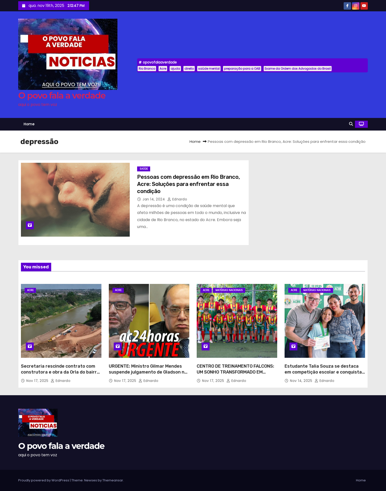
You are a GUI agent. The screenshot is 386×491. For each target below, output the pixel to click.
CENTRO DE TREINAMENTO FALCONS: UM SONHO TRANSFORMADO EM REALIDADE (235, 372)
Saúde (144, 169)
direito (189, 68)
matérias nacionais (229, 290)
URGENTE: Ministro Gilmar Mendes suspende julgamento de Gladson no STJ (148, 372)
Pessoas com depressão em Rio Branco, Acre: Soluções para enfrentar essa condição (188, 184)
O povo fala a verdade (61, 95)
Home (29, 124)
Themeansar (112, 480)
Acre (163, 68)
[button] (351, 124)
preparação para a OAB (242, 68)
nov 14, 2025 (301, 380)
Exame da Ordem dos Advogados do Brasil (298, 68)
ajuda (175, 68)
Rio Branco (147, 68)
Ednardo (177, 199)
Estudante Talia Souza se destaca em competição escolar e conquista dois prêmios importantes (323, 372)
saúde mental (209, 68)
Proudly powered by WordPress (44, 480)
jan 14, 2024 (154, 199)
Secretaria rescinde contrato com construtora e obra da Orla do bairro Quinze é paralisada (60, 372)
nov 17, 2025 (37, 380)
